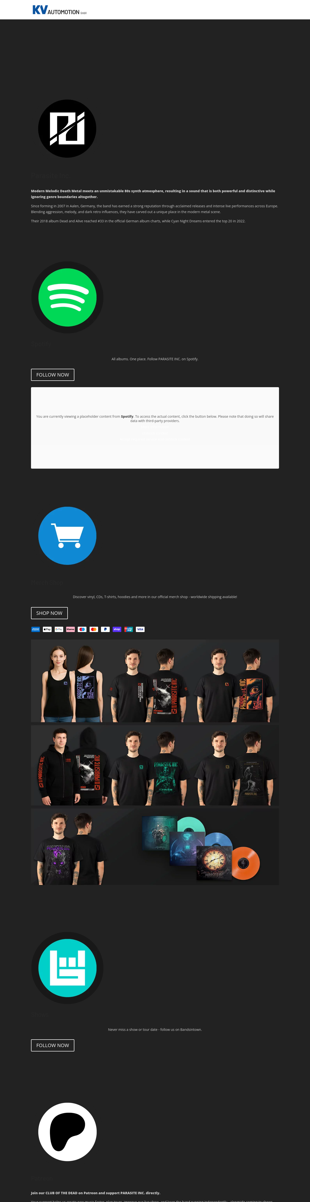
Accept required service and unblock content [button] (155, 439)
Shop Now (49, 613)
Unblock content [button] (155, 433)
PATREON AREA (264, 10)
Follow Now (52, 1045)
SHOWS (190, 10)
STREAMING (209, 10)
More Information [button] (155, 427)
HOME (176, 10)
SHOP (244, 10)
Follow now (52, 374)
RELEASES (229, 10)
